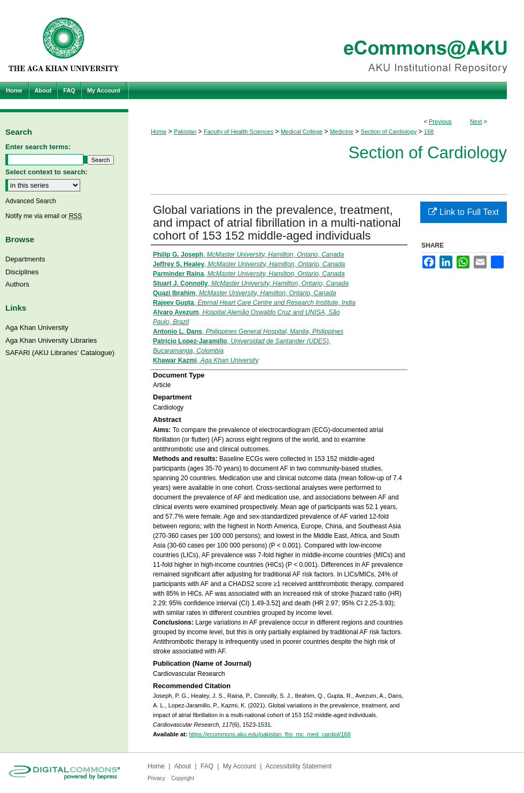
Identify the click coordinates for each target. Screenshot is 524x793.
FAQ (207, 766)
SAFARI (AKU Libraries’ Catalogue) (59, 353)
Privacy (156, 778)
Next (476, 121)
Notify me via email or (43, 216)
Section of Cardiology (389, 131)
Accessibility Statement (299, 766)
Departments (25, 259)
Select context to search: (46, 172)
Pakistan (185, 131)
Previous (440, 121)
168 (429, 131)
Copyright (182, 778)
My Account (239, 766)
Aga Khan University (36, 328)
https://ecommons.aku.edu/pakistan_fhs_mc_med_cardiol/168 (269, 734)
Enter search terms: (38, 147)
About (182, 766)
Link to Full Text (463, 212)
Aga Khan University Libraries (51, 340)
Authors (17, 284)
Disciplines (21, 272)
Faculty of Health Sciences (238, 131)
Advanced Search (30, 201)
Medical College (301, 131)
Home (158, 131)
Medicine (341, 131)
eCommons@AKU (326, 41)
